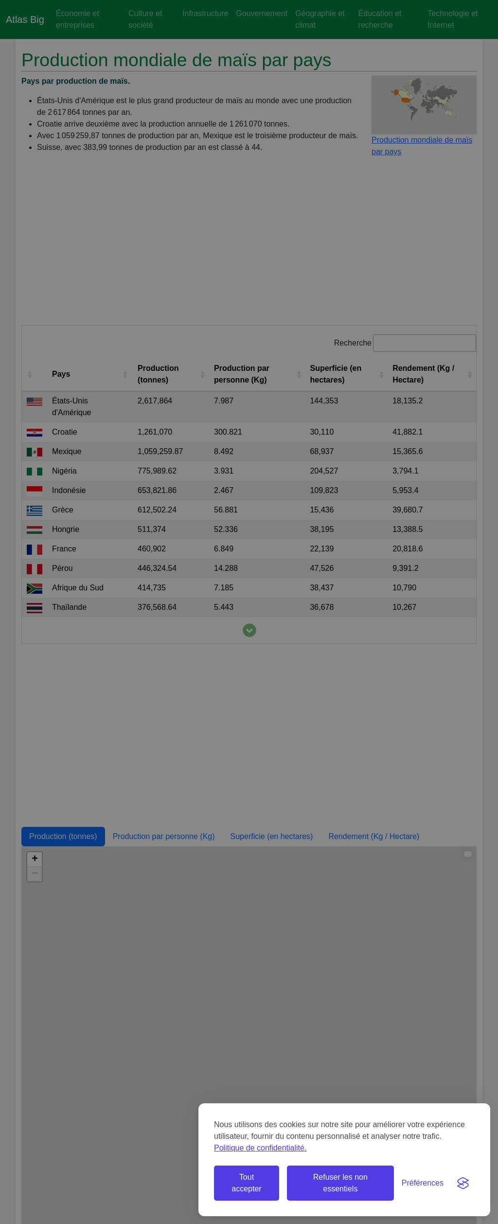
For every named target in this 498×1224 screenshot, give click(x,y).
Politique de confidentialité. (260, 1148)
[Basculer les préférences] (423, 1183)
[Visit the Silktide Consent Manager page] (463, 1183)
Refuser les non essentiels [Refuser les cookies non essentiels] (340, 1183)
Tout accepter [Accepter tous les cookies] (246, 1183)
